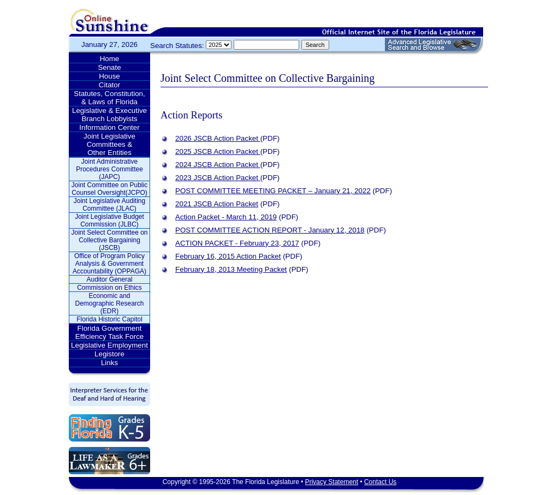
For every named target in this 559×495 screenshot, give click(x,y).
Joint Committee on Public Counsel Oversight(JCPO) (109, 188)
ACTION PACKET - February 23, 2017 (237, 243)
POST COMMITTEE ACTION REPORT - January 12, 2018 (270, 230)
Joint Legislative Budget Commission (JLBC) (109, 220)
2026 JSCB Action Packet (217, 138)
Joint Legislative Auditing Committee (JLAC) (109, 204)
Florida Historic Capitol (109, 319)
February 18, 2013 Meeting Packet (231, 269)
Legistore (109, 354)
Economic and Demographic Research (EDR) (109, 303)
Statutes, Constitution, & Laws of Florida (109, 98)
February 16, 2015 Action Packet (228, 256)
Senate (109, 67)
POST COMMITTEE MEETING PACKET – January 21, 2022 (273, 191)
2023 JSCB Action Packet (217, 178)
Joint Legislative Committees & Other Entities (109, 144)
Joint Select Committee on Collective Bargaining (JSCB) (109, 240)
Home (110, 59)
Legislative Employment (109, 345)
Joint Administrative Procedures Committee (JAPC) (109, 169)
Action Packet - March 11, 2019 (226, 217)
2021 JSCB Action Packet (216, 204)
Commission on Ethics (109, 287)
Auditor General (109, 279)
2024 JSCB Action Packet (217, 164)
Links (109, 363)
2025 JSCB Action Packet (217, 151)
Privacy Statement (331, 482)
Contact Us (380, 482)
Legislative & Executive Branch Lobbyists (109, 114)
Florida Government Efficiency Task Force (109, 332)
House (109, 76)
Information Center (109, 127)
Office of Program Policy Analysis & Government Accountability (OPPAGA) (109, 263)
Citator (109, 85)
